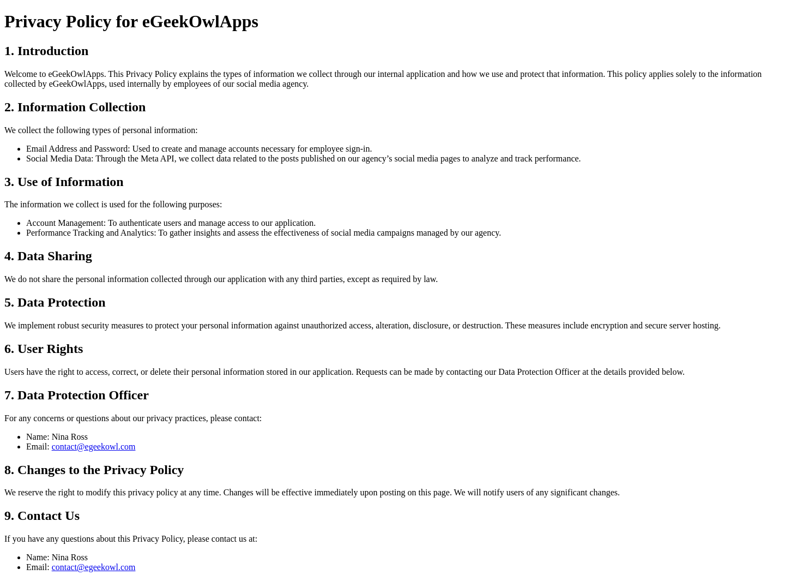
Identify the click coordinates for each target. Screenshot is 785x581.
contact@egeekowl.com (94, 446)
